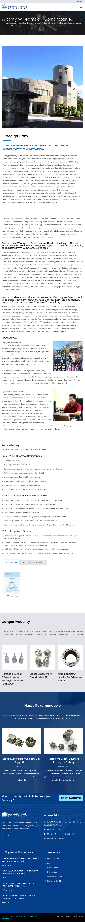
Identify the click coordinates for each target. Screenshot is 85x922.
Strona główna (53, 859)
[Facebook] (2, 835)
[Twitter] (5, 835)
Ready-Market (78, 917)
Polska (80, 2)
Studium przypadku (54, 876)
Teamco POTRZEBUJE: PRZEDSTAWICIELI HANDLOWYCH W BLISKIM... (19, 884)
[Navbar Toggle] (81, 7)
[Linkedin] (8, 835)
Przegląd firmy (21, 26)
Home (7, 26)
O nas (13, 26)
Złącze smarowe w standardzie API (41, 675)
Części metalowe (53, 867)
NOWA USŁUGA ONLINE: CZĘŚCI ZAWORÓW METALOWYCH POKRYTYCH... (20, 872)
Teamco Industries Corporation (24, 916)
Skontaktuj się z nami (55, 881)
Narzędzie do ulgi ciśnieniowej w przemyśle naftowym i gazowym (14, 679)
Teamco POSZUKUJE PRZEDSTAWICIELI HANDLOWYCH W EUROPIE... (18, 897)
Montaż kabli (52, 872)
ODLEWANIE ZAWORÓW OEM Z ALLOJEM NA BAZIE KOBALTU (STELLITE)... (20, 860)
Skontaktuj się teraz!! (71, 798)
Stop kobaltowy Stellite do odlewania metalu (70, 677)
